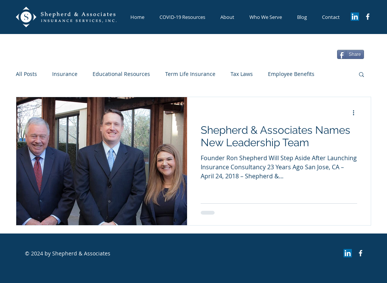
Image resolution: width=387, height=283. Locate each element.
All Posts (26, 73)
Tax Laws (242, 73)
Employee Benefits (291, 73)
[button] (265, 17)
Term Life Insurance (190, 73)
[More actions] (356, 112)
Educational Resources (121, 73)
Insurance (64, 73)
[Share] (350, 54)
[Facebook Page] (368, 16)
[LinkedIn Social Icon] (355, 16)
